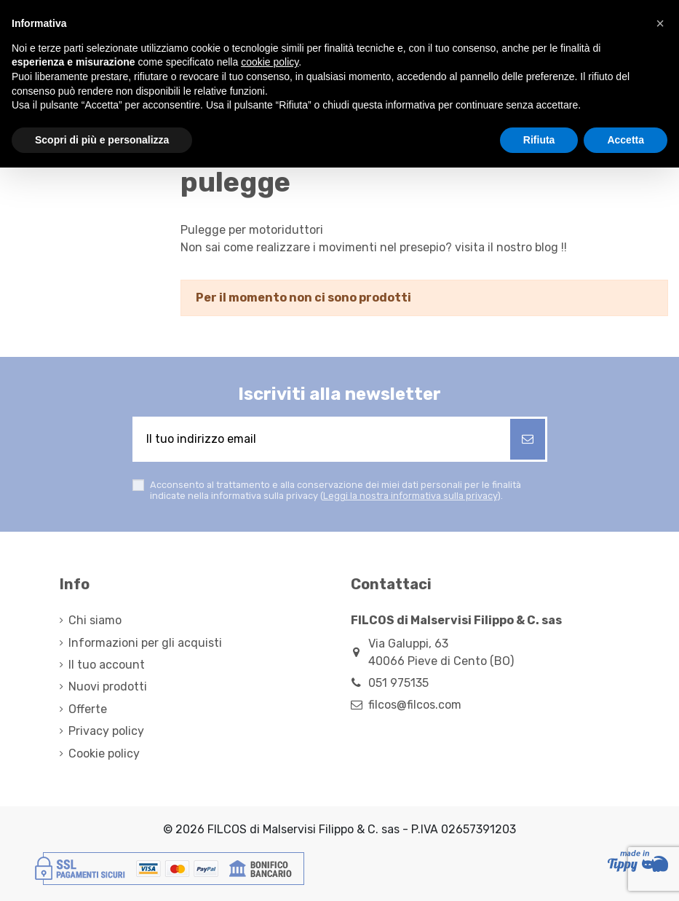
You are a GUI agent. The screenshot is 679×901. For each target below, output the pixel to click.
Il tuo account (106, 665)
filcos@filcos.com (414, 705)
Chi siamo (95, 620)
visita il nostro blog (506, 247)
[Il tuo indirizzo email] (322, 439)
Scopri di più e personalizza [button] (102, 140)
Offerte (87, 709)
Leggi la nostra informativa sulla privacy (410, 495)
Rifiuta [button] (539, 140)
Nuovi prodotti (107, 686)
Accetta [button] (625, 140)
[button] (660, 23)
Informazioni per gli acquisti (145, 643)
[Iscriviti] (527, 439)
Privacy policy (106, 731)
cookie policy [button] (269, 62)
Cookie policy (104, 753)
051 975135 (398, 683)
